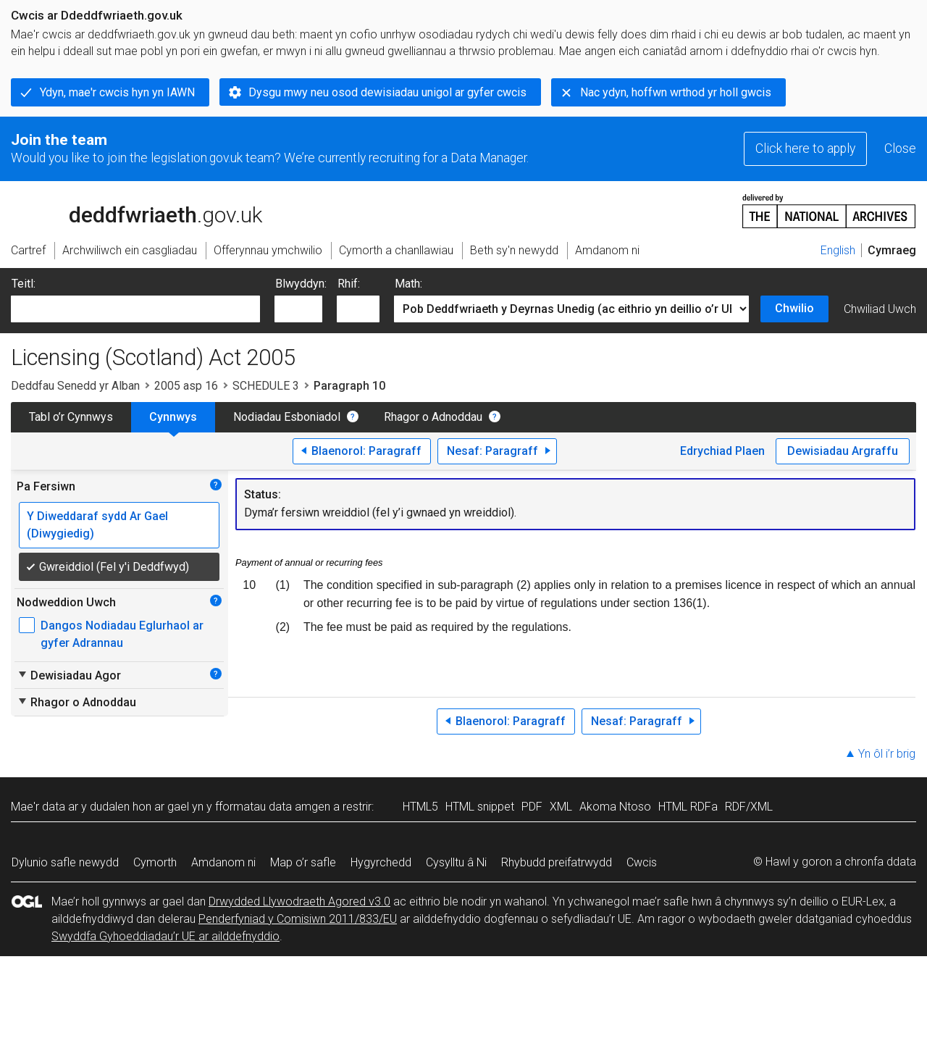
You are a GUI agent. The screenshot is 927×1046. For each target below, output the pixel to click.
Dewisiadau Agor (69, 675)
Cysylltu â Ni (456, 862)
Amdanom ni (223, 862)
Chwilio (794, 308)
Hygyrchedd (381, 862)
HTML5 (420, 806)
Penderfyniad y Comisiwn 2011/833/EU (297, 919)
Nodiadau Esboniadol (286, 417)
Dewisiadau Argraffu (842, 451)
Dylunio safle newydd (65, 862)
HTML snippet (479, 806)
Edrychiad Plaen (722, 451)
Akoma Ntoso (615, 806)
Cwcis (641, 862)
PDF (531, 806)
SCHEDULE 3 (265, 386)
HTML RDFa (688, 806)
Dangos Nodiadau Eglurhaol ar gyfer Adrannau (122, 634)
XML (561, 806)
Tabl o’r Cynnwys (71, 417)
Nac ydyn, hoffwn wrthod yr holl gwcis (675, 92)
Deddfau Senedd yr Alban (75, 386)
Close (900, 148)
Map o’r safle (303, 862)
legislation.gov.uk (125, 210)
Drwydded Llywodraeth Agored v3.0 (299, 901)
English (838, 250)
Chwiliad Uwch (880, 309)
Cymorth (155, 862)
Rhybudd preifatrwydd (556, 862)
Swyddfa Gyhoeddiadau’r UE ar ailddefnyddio (165, 936)
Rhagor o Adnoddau (433, 417)
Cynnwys (173, 417)
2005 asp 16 (186, 386)
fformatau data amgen (272, 806)
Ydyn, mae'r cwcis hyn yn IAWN (117, 92)
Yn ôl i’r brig (886, 754)
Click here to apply (805, 148)
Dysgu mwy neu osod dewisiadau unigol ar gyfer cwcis (387, 92)
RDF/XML (749, 806)
